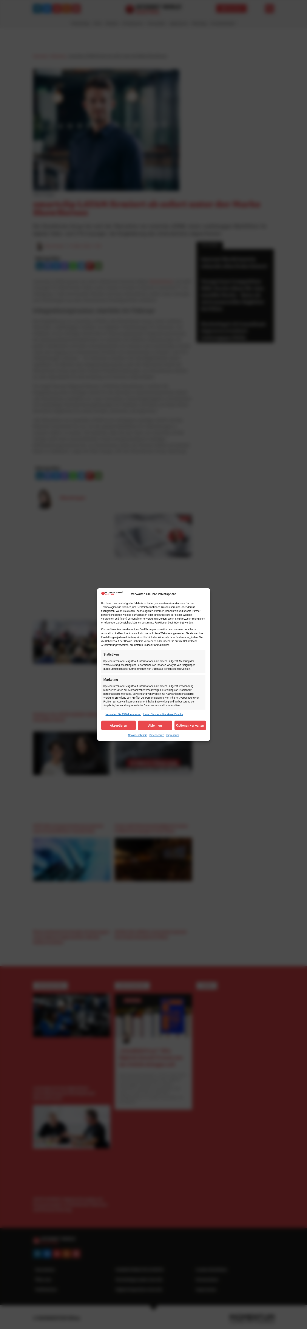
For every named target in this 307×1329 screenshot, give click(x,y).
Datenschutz (156, 735)
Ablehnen (155, 725)
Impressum (172, 735)
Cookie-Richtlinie (137, 735)
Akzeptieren (118, 725)
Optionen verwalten (190, 725)
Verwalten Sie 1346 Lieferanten (123, 714)
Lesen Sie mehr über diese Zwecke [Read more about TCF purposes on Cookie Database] (163, 714)
